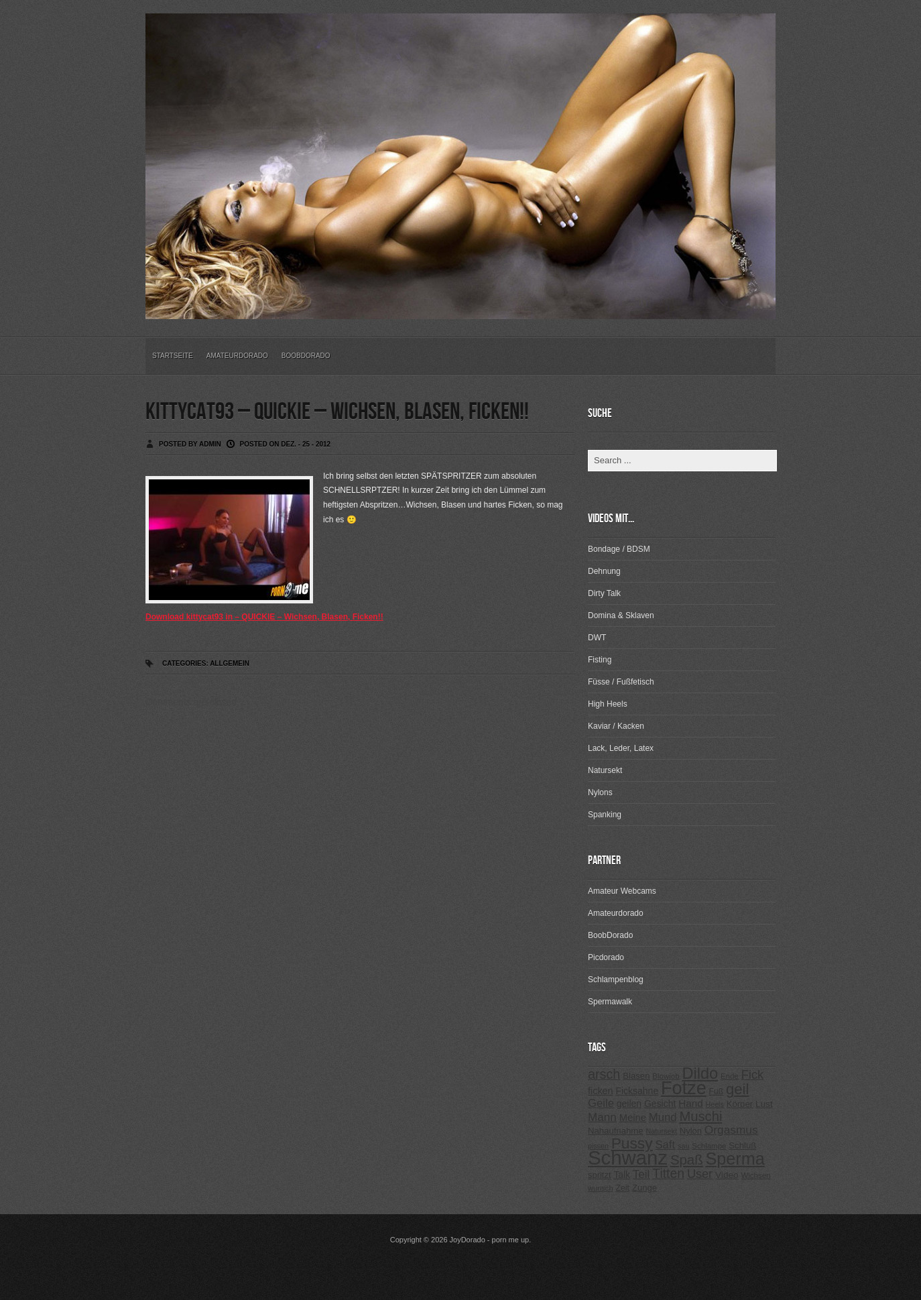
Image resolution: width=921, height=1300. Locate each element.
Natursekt (605, 770)
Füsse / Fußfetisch (621, 682)
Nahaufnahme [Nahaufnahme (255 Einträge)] (615, 1131)
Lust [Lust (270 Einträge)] (764, 1104)
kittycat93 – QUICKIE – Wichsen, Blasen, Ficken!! (337, 412)
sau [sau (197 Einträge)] (684, 1146)
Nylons (600, 792)
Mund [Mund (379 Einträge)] (663, 1117)
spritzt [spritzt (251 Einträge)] (599, 1175)
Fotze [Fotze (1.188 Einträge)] (684, 1088)
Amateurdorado (237, 355)
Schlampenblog (615, 979)
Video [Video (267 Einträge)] (726, 1175)
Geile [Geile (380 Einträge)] (601, 1103)
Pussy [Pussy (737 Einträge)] (632, 1143)
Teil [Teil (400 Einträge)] (641, 1174)
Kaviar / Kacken (616, 726)
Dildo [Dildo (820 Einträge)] (700, 1073)
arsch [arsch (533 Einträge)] (604, 1074)
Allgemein (229, 663)
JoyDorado (467, 1240)
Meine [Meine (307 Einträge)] (632, 1117)
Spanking (604, 814)
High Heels (607, 704)
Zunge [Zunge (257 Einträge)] (644, 1188)
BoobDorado (306, 355)
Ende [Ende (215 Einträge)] (730, 1076)
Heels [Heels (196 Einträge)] (715, 1104)
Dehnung (604, 571)
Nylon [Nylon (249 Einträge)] (691, 1131)
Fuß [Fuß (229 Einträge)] (716, 1091)
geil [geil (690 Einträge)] (737, 1089)
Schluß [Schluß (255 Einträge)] (742, 1145)
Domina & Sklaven (621, 615)
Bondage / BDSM (619, 549)
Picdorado (606, 957)
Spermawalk (610, 1001)
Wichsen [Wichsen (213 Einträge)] (755, 1175)
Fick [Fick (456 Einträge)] (752, 1074)
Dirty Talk (604, 593)
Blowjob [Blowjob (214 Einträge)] (665, 1076)
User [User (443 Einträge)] (700, 1174)
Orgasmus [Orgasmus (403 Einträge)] (731, 1129)
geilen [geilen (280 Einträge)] (629, 1103)
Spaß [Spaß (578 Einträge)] (686, 1160)
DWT (597, 637)
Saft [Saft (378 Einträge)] (665, 1144)
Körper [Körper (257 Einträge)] (740, 1104)
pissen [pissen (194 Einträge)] (598, 1146)
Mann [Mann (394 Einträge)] (602, 1117)
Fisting (599, 659)
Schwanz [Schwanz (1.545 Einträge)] (628, 1157)
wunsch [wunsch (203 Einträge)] (600, 1188)
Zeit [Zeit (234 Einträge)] (622, 1188)
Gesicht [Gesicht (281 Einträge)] (660, 1103)
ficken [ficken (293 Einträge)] (600, 1090)
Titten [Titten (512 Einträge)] (668, 1173)
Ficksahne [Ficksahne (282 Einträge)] (636, 1090)
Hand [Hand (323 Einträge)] (690, 1103)
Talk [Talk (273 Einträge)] (621, 1175)
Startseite (172, 355)
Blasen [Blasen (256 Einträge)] (636, 1076)
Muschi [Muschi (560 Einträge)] (700, 1116)
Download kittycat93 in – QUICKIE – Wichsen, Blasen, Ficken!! (264, 617)
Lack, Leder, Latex (621, 748)
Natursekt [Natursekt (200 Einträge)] (661, 1131)
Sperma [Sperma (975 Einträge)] (735, 1158)
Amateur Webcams (622, 891)
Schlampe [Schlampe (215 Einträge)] (709, 1146)
